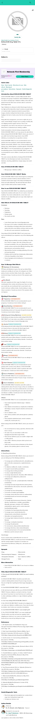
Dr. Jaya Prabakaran (12, 713)
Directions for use (18, 85)
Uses (2, 85)
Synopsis (18, 89)
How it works (8, 85)
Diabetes (4, 44)
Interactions (12, 89)
